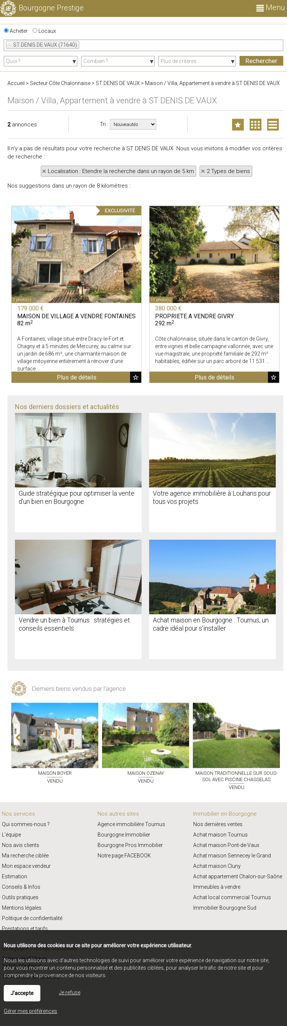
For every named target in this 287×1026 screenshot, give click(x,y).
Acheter (16, 31)
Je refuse (69, 992)
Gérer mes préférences (30, 1011)
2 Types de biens (228, 171)
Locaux (44, 31)
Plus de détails (76, 485)
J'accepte (22, 993)
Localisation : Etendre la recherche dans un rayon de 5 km (121, 171)
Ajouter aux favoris (135, 484)
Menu (270, 7)
